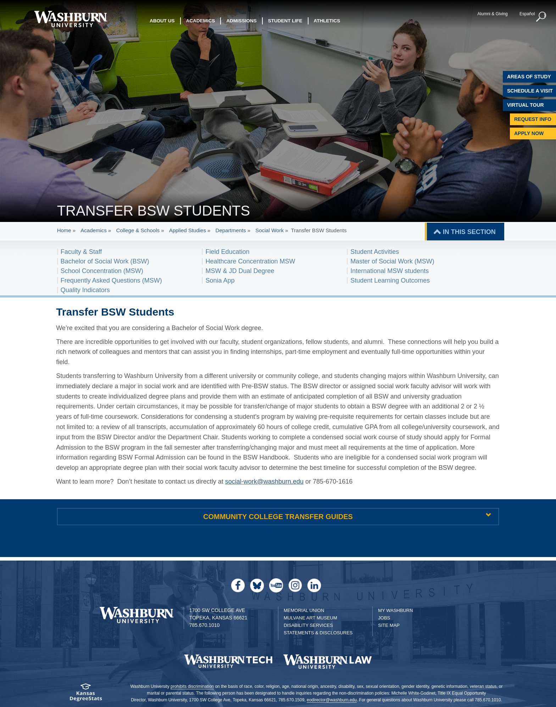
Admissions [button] (241, 21)
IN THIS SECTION (469, 231)
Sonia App (219, 280)
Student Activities (374, 251)
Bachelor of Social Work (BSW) (105, 261)
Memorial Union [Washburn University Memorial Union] (304, 610)
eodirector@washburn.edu (332, 699)
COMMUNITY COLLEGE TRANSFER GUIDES (278, 516)
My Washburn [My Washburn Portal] (395, 610)
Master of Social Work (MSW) (392, 261)
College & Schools (138, 230)
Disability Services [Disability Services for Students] (308, 625)
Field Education (227, 251)
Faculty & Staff (81, 251)
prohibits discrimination (192, 686)
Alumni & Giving (491, 13)
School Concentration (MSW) (102, 270)
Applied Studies (187, 230)
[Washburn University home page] (70, 19)
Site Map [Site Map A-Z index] (389, 625)
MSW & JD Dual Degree (239, 270)
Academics (93, 230)
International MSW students (389, 270)
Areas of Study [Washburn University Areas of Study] (529, 76)
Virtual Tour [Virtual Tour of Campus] (525, 105)
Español (525, 13)
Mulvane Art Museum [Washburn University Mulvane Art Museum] (310, 617)
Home (64, 230)
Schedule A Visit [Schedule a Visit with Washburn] (530, 91)
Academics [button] (200, 21)
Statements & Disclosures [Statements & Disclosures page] (318, 632)
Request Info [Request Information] (532, 119)
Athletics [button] (327, 21)
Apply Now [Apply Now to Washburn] (529, 133)
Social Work (269, 230)
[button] (540, 17)
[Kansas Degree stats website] (85, 694)
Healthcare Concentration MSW (250, 261)
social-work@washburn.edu (264, 481)
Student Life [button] (285, 21)
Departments (231, 230)
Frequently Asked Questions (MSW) (111, 280)
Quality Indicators (85, 290)
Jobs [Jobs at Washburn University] (384, 617)
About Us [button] (162, 21)
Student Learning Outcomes (390, 280)
